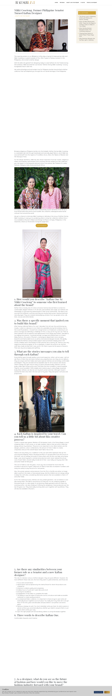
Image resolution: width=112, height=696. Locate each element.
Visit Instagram (41, 225)
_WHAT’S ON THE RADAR (22, 16)
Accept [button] (107, 692)
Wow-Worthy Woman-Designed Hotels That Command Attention (85, 30)
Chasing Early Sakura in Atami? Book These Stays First (86, 35)
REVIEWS (62, 2)
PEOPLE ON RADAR (92, 2)
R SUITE (83, 2)
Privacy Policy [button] (98, 692)
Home (56, 2)
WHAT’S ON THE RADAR (72, 2)
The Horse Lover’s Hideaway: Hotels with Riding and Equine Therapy (87, 18)
